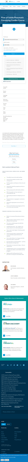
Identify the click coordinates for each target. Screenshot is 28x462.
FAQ (10, 6)
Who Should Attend (14, 156)
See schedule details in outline (9, 50)
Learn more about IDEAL (6, 406)
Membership (3, 427)
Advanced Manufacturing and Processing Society (13, 383)
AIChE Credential (6, 347)
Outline (14, 159)
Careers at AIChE (4, 439)
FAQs (14, 162)
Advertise (3, 435)
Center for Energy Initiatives (8, 387)
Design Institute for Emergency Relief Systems (13, 394)
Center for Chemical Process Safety (10, 375)
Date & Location (7, 42)
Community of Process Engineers (9, 385)
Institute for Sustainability (7, 396)
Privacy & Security (18, 439)
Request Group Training (13, 78)
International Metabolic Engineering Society (12, 398)
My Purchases (5, 6)
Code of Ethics (4, 437)
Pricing (5, 55)
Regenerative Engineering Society (9, 402)
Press (15, 437)
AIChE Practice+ (6, 308)
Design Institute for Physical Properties (11, 377)
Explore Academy (14, 4)
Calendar (23, 6)
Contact (18, 6)
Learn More (8, 316)
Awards (2, 433)
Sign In (8, 424)
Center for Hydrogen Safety (8, 389)
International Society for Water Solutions (11, 400)
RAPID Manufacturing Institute (9, 379)
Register (13, 53)
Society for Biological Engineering (9, 381)
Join (3, 424)
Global (16, 435)
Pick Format (6, 36)
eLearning (3, 8)
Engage (3, 451)
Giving (16, 433)
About (14, 6)
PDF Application (8, 81)
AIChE (19, 1)
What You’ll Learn (14, 153)
